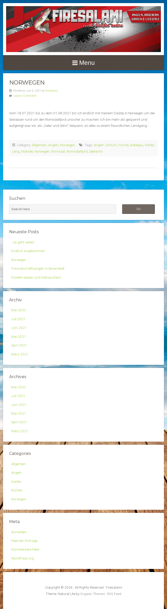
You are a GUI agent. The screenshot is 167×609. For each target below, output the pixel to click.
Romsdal (58, 151)
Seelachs (96, 151)
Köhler (149, 145)
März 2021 (19, 354)
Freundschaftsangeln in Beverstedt (37, 268)
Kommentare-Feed (25, 549)
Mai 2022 (18, 310)
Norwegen (27, 82)
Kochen (17, 490)
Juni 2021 (19, 328)
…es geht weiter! (22, 242)
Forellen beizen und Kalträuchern (36, 277)
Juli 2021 (18, 319)
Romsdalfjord (77, 151)
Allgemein (39, 145)
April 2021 (19, 345)
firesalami (51, 90)
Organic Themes (92, 594)
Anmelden (18, 532)
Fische (123, 145)
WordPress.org (22, 558)
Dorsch (111, 145)
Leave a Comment (24, 95)
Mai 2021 (18, 336)
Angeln (53, 145)
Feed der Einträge (24, 541)
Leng (16, 151)
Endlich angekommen (28, 251)
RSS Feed (114, 594)
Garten (16, 481)
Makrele (27, 151)
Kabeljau (136, 145)
